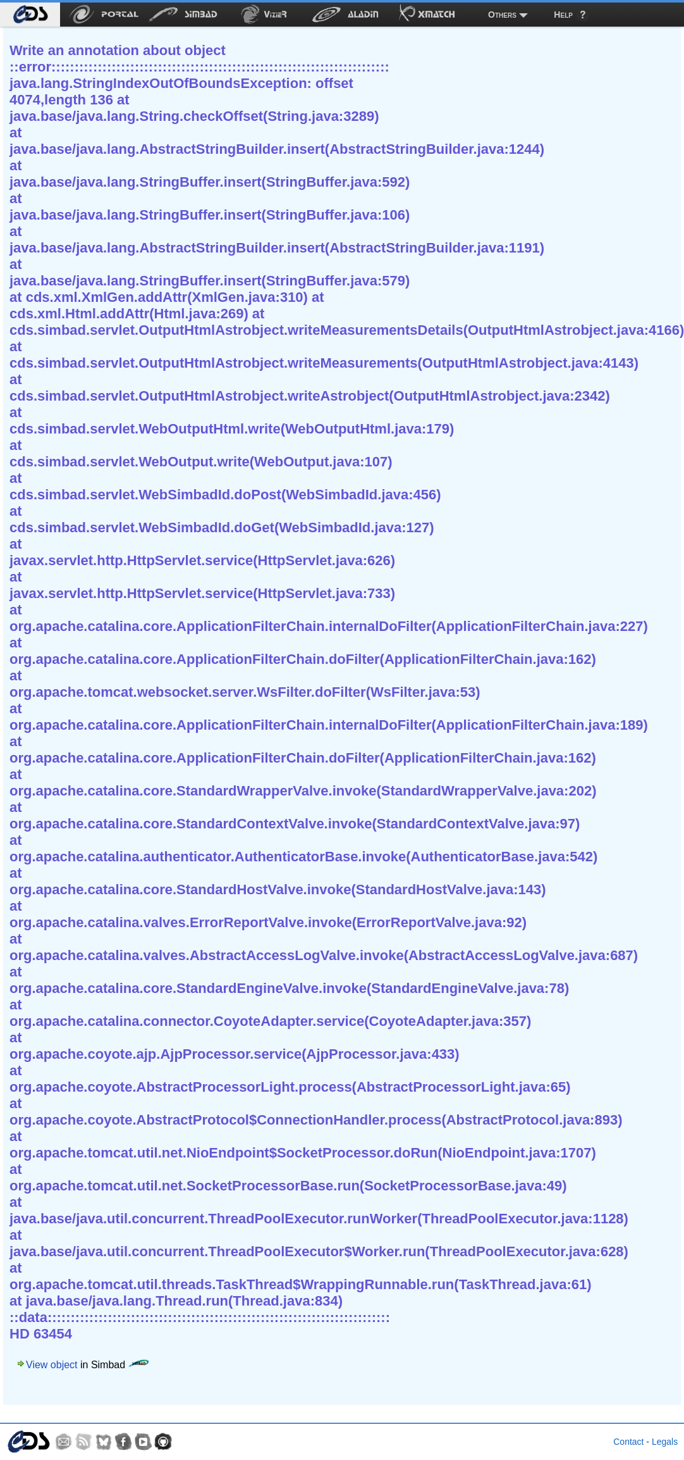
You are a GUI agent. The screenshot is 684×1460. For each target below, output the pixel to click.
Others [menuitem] (502, 14)
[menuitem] (30, 15)
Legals (665, 1442)
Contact (628, 1442)
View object (52, 1364)
